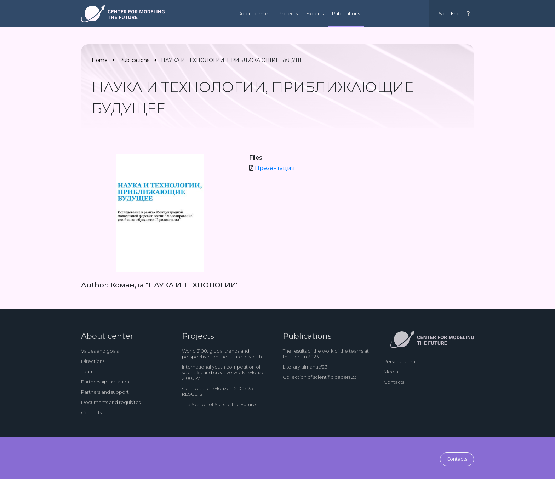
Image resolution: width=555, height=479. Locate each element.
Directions (92, 361)
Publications (346, 13)
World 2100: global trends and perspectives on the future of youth (222, 353)
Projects (288, 13)
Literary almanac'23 (305, 367)
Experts (315, 13)
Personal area (399, 361)
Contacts (91, 412)
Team (87, 371)
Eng (455, 13)
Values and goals (100, 351)
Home (100, 60)
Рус (441, 13)
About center (254, 13)
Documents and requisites (111, 402)
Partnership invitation (105, 381)
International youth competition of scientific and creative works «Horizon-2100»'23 (225, 372)
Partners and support (105, 392)
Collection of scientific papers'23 (320, 377)
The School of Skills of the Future (219, 404)
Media (391, 372)
